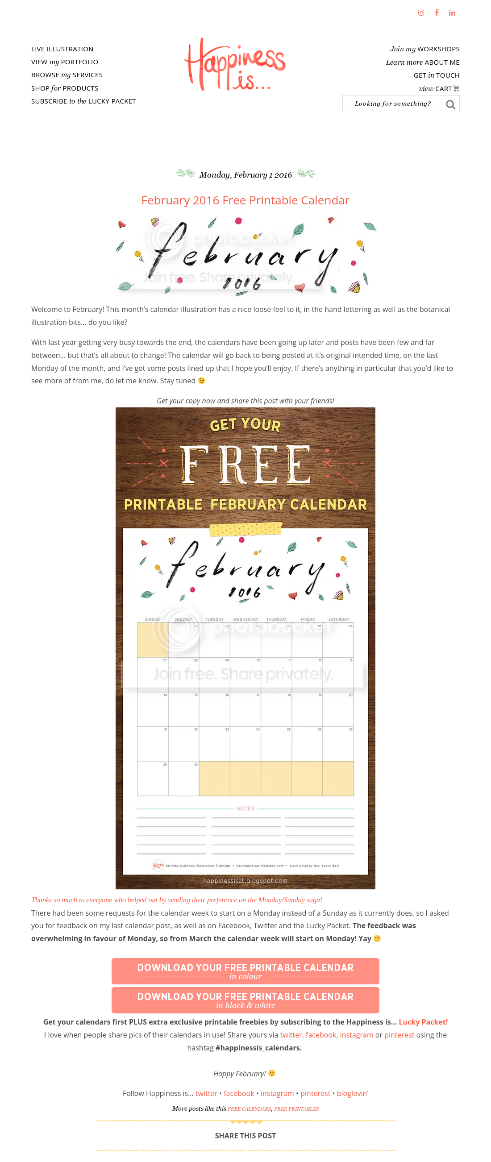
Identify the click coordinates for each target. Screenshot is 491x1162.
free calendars (249, 1109)
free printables (296, 1109)
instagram (357, 1035)
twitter (291, 1035)
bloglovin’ (352, 1093)
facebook (321, 1035)
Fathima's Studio (235, 64)
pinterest (399, 1035)
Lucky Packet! (423, 1022)
